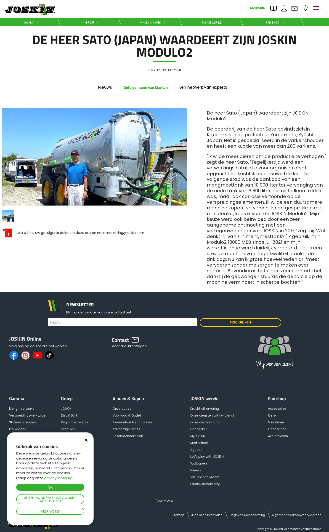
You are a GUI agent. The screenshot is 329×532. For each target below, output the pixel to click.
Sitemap (178, 515)
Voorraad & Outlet (127, 415)
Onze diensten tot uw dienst (212, 415)
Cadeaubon (277, 429)
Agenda (196, 450)
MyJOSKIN (257, 7)
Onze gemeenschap (206, 422)
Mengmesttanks (21, 408)
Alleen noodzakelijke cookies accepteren (50, 499)
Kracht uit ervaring (204, 408)
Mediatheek (199, 443)
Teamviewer (164, 501)
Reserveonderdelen (128, 436)
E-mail (55, 322)
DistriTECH (69, 415)
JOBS (285, 8)
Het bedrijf (198, 429)
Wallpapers (199, 463)
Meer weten (50, 511)
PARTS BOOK (274, 8)
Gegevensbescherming (247, 515)
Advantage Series (126, 429)
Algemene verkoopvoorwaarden (296, 515)
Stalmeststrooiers (23, 422)
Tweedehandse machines (132, 422)
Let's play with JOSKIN (207, 456)
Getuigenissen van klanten (146, 87)
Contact (295, 8)
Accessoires (277, 408)
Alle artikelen (278, 436)
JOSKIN (66, 408)
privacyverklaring (58, 478)
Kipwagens (17, 429)
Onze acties (122, 408)
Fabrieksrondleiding (205, 484)
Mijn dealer (306, 8)
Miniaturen (276, 422)
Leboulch (68, 429)
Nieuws (105, 87)
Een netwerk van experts (203, 87)
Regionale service (74, 422)
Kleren (273, 415)
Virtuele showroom (204, 477)
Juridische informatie (207, 515)
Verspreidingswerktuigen (28, 415)
